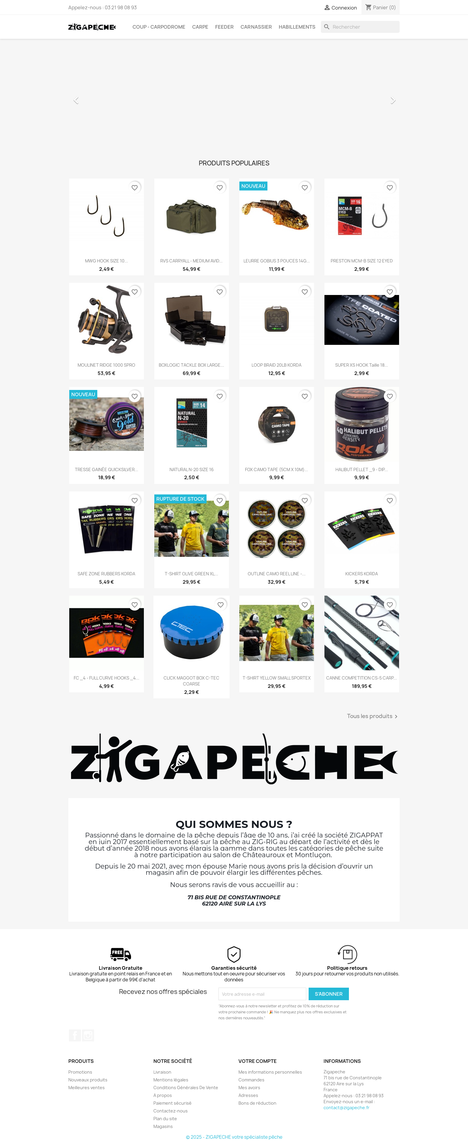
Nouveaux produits (87, 1080)
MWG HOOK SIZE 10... (106, 261)
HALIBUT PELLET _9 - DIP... (361, 469)
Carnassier (256, 27)
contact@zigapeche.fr (347, 1107)
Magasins (163, 1126)
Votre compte (257, 1061)
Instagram (88, 1035)
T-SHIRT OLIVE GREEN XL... (191, 574)
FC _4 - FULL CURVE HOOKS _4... (106, 678)
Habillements (297, 27)
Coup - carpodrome (159, 27)
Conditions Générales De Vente (185, 1087)
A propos (162, 1095)
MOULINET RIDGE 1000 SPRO (106, 365)
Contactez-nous (170, 1111)
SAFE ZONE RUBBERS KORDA (106, 574)
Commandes (251, 1080)
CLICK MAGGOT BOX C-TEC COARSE (191, 681)
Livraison (162, 1072)
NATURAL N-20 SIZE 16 (192, 469)
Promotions (80, 1072)
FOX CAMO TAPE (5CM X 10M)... (276, 469)
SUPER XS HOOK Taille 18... (361, 365)
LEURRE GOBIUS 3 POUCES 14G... (277, 261)
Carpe (200, 27)
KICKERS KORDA (361, 574)
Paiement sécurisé (172, 1103)
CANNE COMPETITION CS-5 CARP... (361, 678)
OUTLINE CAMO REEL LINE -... (277, 574)
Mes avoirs (249, 1087)
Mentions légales (170, 1080)
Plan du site (165, 1118)
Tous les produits (373, 716)
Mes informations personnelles (270, 1072)
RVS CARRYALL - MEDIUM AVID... (191, 261)
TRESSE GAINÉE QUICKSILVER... (106, 469)
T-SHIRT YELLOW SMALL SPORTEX (277, 678)
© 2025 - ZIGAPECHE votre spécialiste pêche (234, 1137)
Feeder (224, 27)
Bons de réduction (257, 1103)
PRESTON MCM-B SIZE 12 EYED (362, 261)
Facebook (75, 1035)
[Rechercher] (360, 27)
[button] (93, 97)
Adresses (248, 1095)
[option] (234, 97)
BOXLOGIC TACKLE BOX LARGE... (191, 365)
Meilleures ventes (86, 1087)
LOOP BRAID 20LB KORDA (276, 365)
